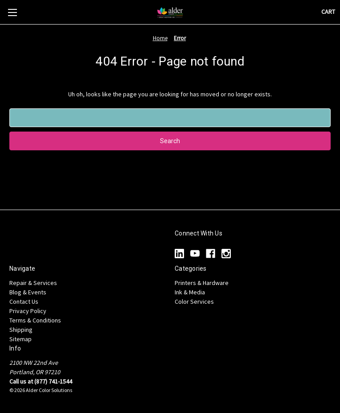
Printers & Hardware (202, 283)
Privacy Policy (27, 311)
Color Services (194, 301)
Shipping (21, 330)
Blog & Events (27, 292)
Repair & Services (33, 283)
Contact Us (23, 301)
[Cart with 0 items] (328, 12)
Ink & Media (190, 292)
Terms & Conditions (35, 320)
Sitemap (20, 339)
